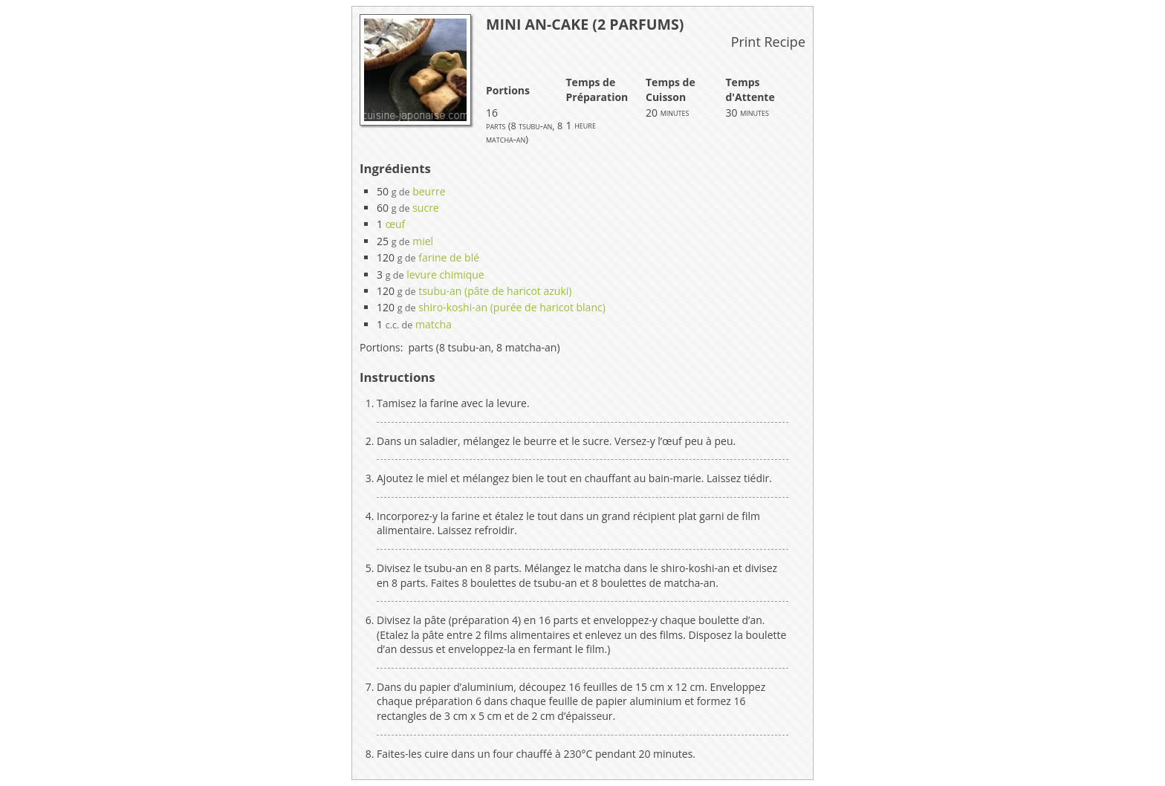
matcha (433, 324)
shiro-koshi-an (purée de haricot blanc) (512, 307)
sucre (425, 208)
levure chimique (445, 274)
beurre (428, 191)
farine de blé (448, 257)
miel (422, 241)
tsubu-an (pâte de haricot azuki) (494, 291)
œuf (396, 224)
